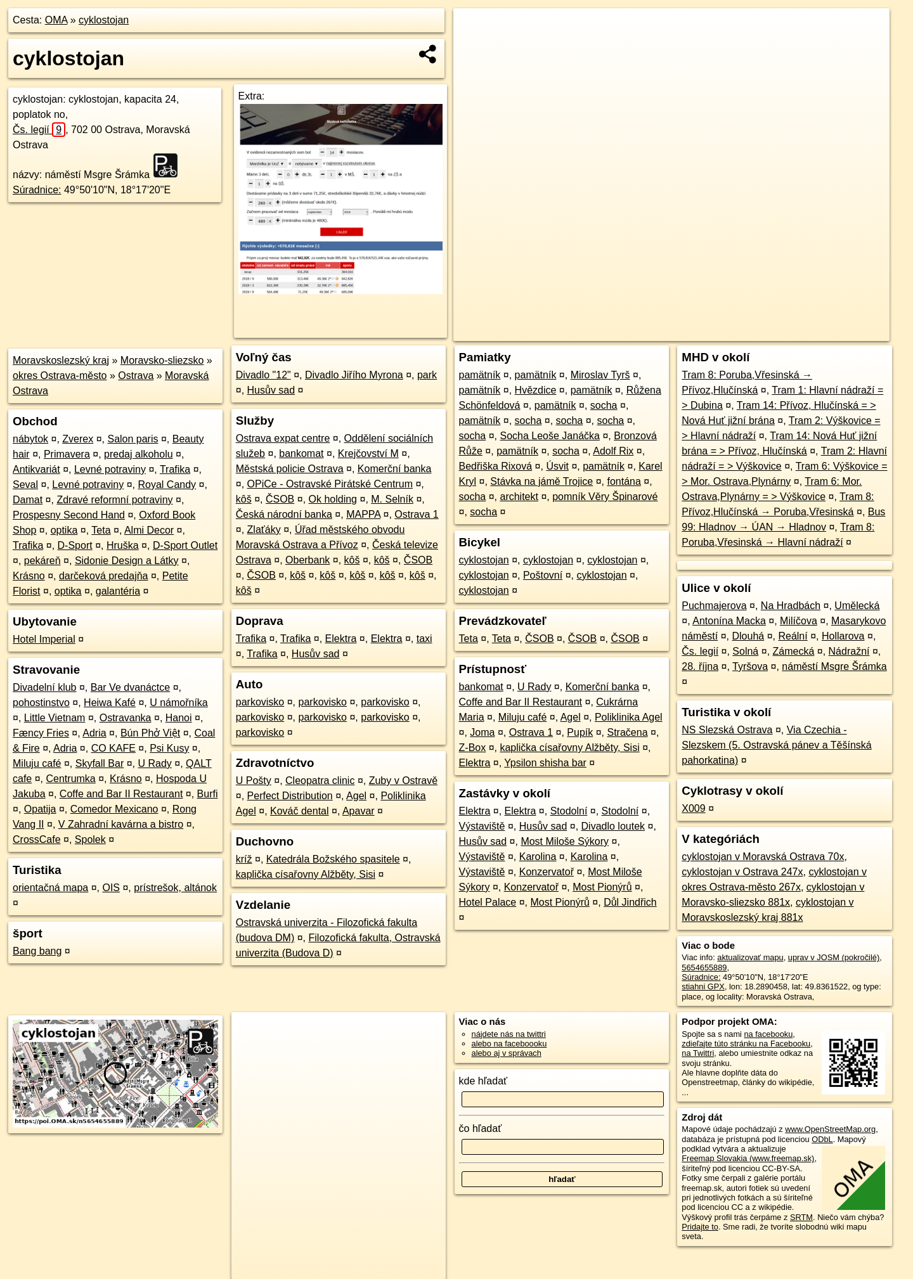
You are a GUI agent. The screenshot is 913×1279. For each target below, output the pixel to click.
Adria (94, 733)
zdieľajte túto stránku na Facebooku (746, 1043)
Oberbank (307, 560)
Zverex (77, 439)
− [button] (475, 49)
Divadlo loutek (613, 826)
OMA (56, 20)
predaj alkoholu (138, 454)
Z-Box (472, 747)
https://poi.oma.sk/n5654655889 (833, 331)
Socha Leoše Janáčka (549, 435)
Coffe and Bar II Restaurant (121, 793)
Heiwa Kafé (110, 702)
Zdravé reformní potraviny (114, 499)
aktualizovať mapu (750, 957)
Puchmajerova (714, 605)
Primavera (67, 454)
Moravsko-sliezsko (162, 360)
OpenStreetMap (671, 331)
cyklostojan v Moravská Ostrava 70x (763, 856)
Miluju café (37, 763)
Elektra (341, 638)
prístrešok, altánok (175, 887)
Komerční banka (395, 468)
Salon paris (132, 439)
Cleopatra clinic (319, 780)
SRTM (801, 1217)
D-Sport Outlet (185, 545)
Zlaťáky (264, 529)
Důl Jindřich (630, 902)
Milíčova (798, 620)
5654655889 (704, 967)
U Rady (154, 763)
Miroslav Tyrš (600, 375)
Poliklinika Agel (629, 717)
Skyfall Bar (99, 763)
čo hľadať (480, 1128)
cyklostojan (104, 20)
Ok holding (333, 499)
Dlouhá (748, 636)
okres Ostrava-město (60, 375)
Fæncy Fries (41, 733)
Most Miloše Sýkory (565, 841)
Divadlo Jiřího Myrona (354, 375)
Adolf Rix (613, 451)
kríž (244, 859)
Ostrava (135, 375)
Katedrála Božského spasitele (333, 859)
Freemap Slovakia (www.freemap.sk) (748, 1158)
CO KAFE (113, 748)
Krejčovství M (368, 453)
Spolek (90, 839)
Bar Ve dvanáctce (130, 687)
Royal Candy (167, 484)
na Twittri (698, 1053)
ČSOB (280, 499)
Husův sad (271, 390)
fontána (623, 481)
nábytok (30, 439)
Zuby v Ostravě (403, 780)
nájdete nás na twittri (509, 1034)
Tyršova (750, 666)
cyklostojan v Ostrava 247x (742, 871)
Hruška (123, 545)
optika (64, 530)
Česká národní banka (284, 514)
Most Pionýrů (602, 887)
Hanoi (178, 717)
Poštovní (542, 575)
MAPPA (363, 514)
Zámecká (794, 651)
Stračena (627, 732)
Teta (100, 530)
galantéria (118, 591)
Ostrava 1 (416, 514)
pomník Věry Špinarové (604, 496)
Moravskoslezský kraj (61, 360)
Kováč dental (299, 811)
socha (604, 405)
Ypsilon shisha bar (545, 762)
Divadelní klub (45, 687)
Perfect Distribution (290, 795)
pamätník (480, 375)
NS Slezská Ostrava (727, 729)
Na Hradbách (790, 605)
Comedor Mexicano (114, 809)
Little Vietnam (55, 717)
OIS (111, 887)
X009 (693, 808)
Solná (745, 651)
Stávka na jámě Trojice (541, 481)
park (427, 375)
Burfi (207, 793)
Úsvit (557, 466)
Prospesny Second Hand (69, 515)
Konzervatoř (546, 871)
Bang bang (37, 951)
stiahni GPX (703, 986)
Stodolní (569, 811)
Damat (27, 499)
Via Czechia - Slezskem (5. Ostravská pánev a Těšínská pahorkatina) (776, 745)
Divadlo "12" (263, 375)
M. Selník (392, 499)
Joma (482, 732)
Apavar (358, 811)
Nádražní (849, 651)
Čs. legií (39, 129)
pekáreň (42, 560)
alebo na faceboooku (509, 1043)
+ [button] (475, 29)
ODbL (822, 1139)
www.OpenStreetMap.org (830, 1129)
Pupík (580, 732)
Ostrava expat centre (283, 438)
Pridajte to (700, 1226)
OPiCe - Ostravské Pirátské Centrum (330, 484)
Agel (356, 795)
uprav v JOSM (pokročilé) (833, 957)
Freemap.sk (736, 331)
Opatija (40, 809)
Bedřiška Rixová (496, 466)
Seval (25, 484)
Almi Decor (149, 530)
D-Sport (75, 545)
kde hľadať (483, 1081)
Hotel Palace (488, 902)
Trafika (175, 469)
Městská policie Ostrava (290, 468)
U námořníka (179, 702)
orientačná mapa (50, 887)
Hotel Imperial (44, 639)
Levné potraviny (110, 469)
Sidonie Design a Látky (127, 560)
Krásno (29, 575)
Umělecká (856, 605)
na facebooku (768, 1034)
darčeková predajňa (103, 575)
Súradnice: (37, 189)
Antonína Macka (729, 620)
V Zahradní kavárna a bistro (120, 824)
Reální (792, 636)
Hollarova (843, 636)
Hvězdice (536, 390)
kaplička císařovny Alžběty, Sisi (305, 874)
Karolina (538, 856)
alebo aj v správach (506, 1053)
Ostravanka (126, 717)
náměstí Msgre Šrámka (834, 666)
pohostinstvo (41, 702)
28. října (700, 666)
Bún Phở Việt (150, 733)
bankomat (301, 453)
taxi (424, 638)
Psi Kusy (169, 748)
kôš (244, 499)
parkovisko (260, 702)
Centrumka (71, 778)
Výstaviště (482, 826)
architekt (519, 496)
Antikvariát (36, 469)
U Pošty (253, 780)
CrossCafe (37, 839)
